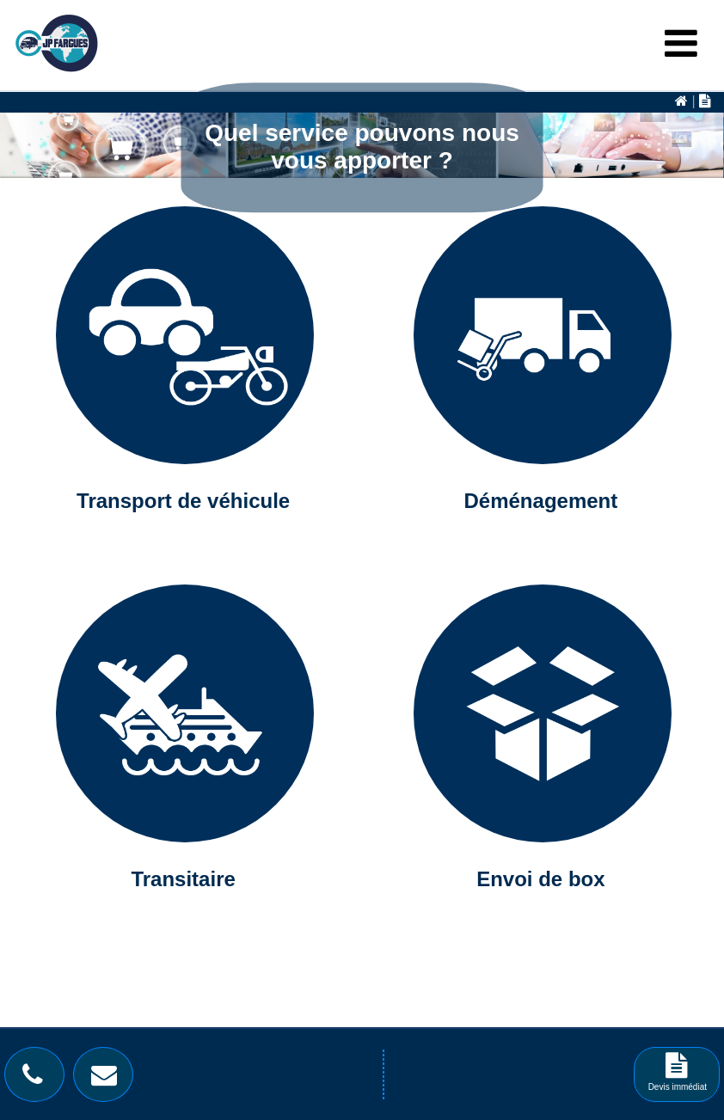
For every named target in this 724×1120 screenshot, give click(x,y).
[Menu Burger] (681, 44)
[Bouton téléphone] (37, 1079)
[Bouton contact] (108, 1079)
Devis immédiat (677, 1077)
